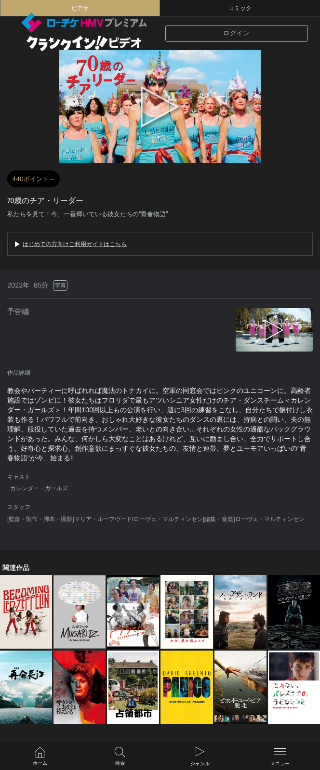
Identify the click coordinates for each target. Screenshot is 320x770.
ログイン (236, 33)
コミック (240, 8)
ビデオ (80, 8)
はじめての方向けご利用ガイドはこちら (75, 244)
